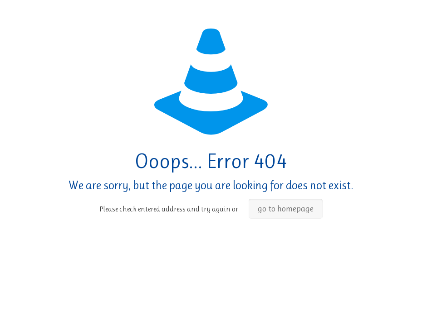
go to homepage (286, 209)
